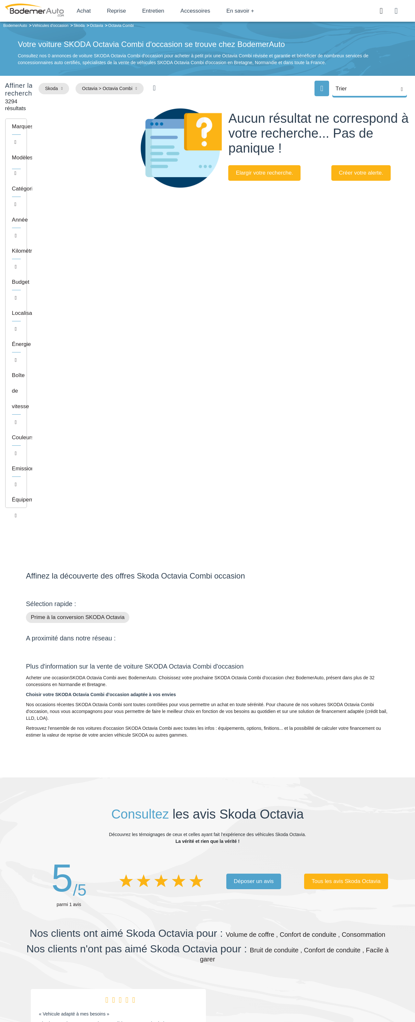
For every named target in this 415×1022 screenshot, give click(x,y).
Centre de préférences (212, 995)
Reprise (139, 11)
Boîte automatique (253, 946)
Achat (106, 11)
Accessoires (218, 11)
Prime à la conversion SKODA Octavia (77, 387)
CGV (349, 995)
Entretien (176, 11)
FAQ (157, 975)
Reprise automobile (337, 946)
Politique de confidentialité (316, 995)
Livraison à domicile (337, 956)
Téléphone (73, 937)
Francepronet (90, 995)
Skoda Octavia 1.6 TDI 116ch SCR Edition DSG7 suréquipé (101, 793)
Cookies (280, 995)
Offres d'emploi (168, 965)
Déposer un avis (254, 650)
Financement (166, 956)
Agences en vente (335, 975)
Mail (37, 937)
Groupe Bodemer (170, 936)
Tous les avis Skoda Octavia (346, 650)
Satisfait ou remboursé (340, 936)
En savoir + (263, 11)
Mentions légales (253, 995)
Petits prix (245, 936)
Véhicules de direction (257, 956)
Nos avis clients (45, 950)
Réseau (161, 946)
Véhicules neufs (251, 965)
